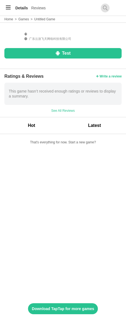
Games (23, 19)
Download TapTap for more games (63, 309)
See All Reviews (63, 111)
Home (8, 19)
